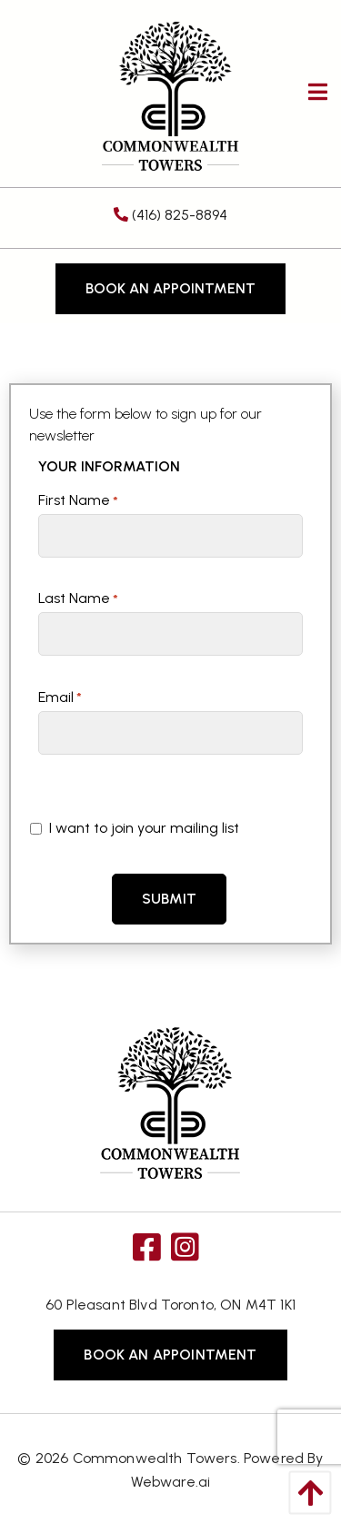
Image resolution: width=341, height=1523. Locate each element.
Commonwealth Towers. (156, 1458)
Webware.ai (171, 1481)
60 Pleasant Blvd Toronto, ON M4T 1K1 (170, 1304)
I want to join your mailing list (134, 827)
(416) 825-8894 (170, 214)
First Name (78, 500)
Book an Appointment (170, 288)
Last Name (78, 598)
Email (60, 697)
